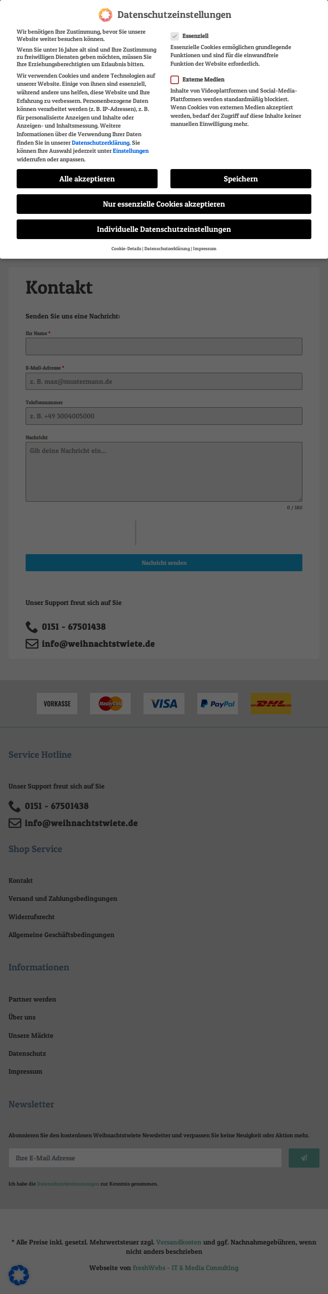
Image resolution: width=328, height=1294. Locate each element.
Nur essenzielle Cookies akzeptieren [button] (164, 203)
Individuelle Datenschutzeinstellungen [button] (164, 228)
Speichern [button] (241, 178)
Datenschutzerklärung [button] (167, 248)
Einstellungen (131, 150)
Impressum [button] (205, 248)
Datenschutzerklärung (100, 142)
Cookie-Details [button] (126, 248)
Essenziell (192, 35)
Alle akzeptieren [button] (87, 178)
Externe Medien (200, 78)
